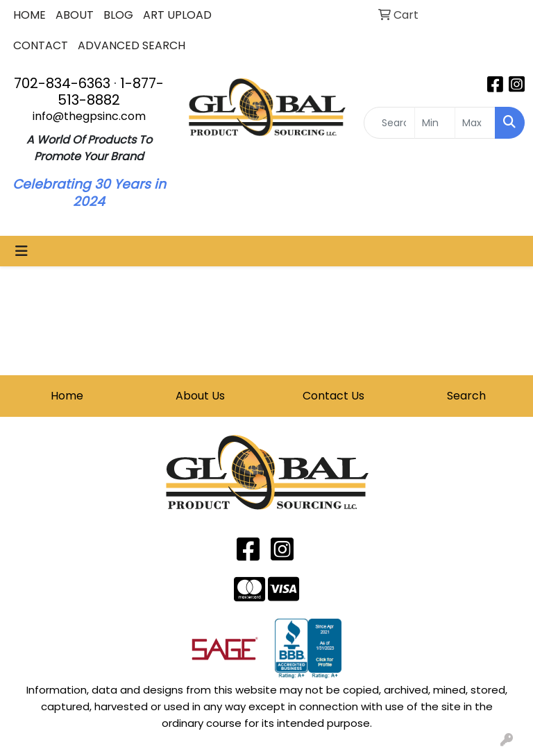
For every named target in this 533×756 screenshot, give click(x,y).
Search (466, 396)
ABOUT (75, 15)
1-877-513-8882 (111, 92)
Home (67, 396)
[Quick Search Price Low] (434, 123)
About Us (200, 396)
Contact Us (333, 396)
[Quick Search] (389, 123)
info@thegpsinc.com (89, 116)
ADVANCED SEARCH (131, 45)
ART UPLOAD (177, 15)
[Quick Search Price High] (475, 123)
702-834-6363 (62, 83)
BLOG (118, 15)
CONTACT (40, 45)
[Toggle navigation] (21, 251)
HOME (29, 15)
